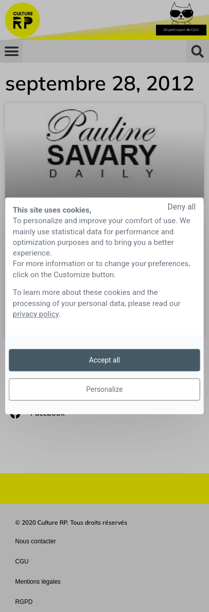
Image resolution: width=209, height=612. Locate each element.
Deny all (182, 207)
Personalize (104, 389)
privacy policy (36, 314)
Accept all (104, 360)
